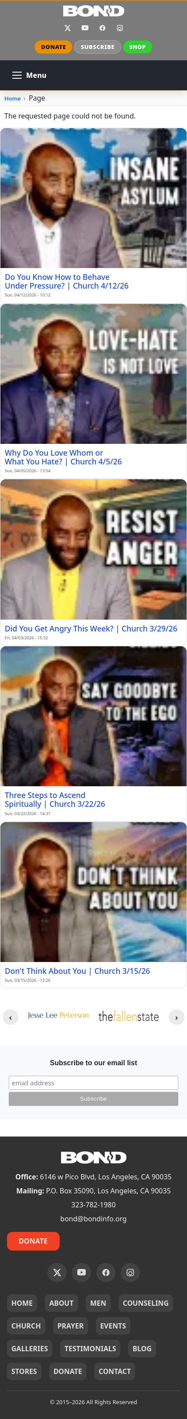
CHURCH (26, 1326)
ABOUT (61, 1303)
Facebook (102, 28)
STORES (24, 1371)
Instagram (120, 28)
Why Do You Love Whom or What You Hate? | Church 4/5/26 (63, 457)
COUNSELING (146, 1303)
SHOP (137, 47)
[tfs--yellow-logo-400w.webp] (129, 1015)
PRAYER (71, 1326)
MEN (98, 1303)
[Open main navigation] (29, 75)
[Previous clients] (10, 1017)
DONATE (53, 47)
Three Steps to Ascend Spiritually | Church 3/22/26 (55, 799)
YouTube (85, 28)
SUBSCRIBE (97, 47)
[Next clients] (176, 1017)
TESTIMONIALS (90, 1348)
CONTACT (115, 1371)
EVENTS (113, 1326)
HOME (22, 1303)
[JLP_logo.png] (58, 1015)
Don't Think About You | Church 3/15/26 (77, 971)
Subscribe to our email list (93, 1063)
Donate (33, 1241)
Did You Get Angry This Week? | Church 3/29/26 (91, 628)
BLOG (142, 1348)
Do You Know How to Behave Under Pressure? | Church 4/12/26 (67, 281)
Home (12, 98)
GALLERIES (29, 1348)
